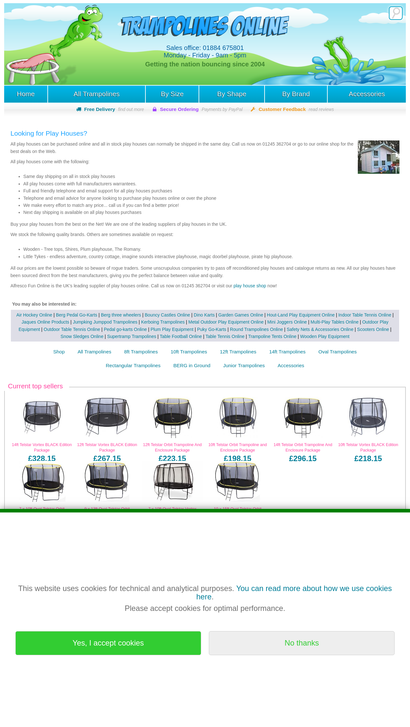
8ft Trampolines (141, 351)
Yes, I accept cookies (108, 642)
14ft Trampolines (287, 351)
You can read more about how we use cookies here (294, 592)
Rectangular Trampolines (133, 365)
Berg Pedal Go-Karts (76, 314)
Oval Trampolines (337, 351)
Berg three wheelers (121, 314)
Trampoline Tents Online (272, 336)
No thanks (302, 642)
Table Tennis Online (225, 336)
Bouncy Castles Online (167, 314)
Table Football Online (181, 336)
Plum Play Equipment (172, 329)
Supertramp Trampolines (131, 336)
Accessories (366, 93)
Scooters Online (373, 329)
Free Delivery (114, 109)
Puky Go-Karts (211, 329)
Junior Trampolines (244, 365)
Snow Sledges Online (82, 336)
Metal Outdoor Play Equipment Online (226, 322)
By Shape (231, 93)
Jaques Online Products (45, 322)
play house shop (250, 285)
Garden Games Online (240, 314)
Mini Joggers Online (287, 322)
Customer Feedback (296, 109)
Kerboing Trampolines (162, 322)
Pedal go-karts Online (125, 329)
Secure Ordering (201, 109)
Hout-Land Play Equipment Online (301, 314)
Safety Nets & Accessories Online (320, 329)
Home (26, 93)
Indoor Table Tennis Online (364, 314)
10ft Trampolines (189, 351)
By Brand (296, 93)
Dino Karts (204, 314)
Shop (59, 351)
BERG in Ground (191, 365)
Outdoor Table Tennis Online (72, 329)
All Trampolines (97, 93)
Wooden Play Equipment (324, 336)
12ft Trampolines (238, 351)
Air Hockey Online (34, 314)
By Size (172, 93)
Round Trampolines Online (256, 329)
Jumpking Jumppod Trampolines (105, 322)
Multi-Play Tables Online (335, 322)
